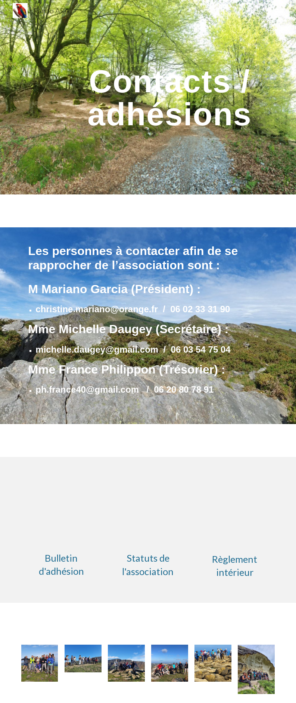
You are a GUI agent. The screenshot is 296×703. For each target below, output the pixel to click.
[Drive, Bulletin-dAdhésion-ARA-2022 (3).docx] (61, 506)
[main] (170, 97)
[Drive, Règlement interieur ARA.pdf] (234, 506)
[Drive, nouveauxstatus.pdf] (148, 506)
